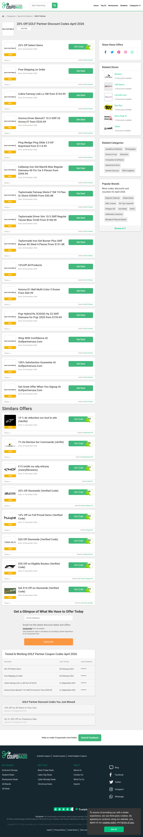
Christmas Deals (45, 784)
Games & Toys (111, 154)
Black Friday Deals (46, 770)
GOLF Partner (40, 16)
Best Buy (118, 105)
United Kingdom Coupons (77, 756)
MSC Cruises (110, 203)
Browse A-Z (120, 228)
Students (123, 5)
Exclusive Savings (9, 770)
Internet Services (112, 171)
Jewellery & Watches (113, 149)
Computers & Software (114, 160)
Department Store (112, 165)
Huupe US (90, 530)
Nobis (132, 209)
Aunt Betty (122, 209)
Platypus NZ (110, 209)
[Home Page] (4, 16)
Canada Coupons (59, 756)
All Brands (6, 784)
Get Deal (81, 71)
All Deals (6, 789)
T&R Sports (119, 84)
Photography (130, 149)
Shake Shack (128, 198)
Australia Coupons (44, 756)
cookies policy (109, 822)
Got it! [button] (114, 829)
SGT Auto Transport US (85, 578)
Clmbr (117, 126)
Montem (118, 74)
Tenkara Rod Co (88, 554)
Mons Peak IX (121, 116)
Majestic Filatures (112, 198)
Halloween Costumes (114, 214)
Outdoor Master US (87, 505)
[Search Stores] (55, 5)
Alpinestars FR (88, 432)
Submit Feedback (89, 737)
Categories (134, 5)
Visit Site (24, 28)
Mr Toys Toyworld (126, 203)
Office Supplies (128, 171)
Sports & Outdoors (25, 16)
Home (96, 5)
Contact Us (78, 775)
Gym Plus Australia (87, 603)
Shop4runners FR (87, 457)
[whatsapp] (132, 52)
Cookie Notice (72, 830)
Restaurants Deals (10, 779)
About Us (78, 770)
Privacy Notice (59, 830)
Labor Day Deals (45, 775)
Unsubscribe (27, 629)
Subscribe (49, 641)
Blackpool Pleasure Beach (115, 219)
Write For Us (79, 779)
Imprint (77, 784)
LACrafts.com (121, 95)
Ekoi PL (90, 481)
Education (124, 154)
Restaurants (113, 5)
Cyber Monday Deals (47, 779)
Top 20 (103, 5)
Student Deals (8, 775)
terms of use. (127, 822)
